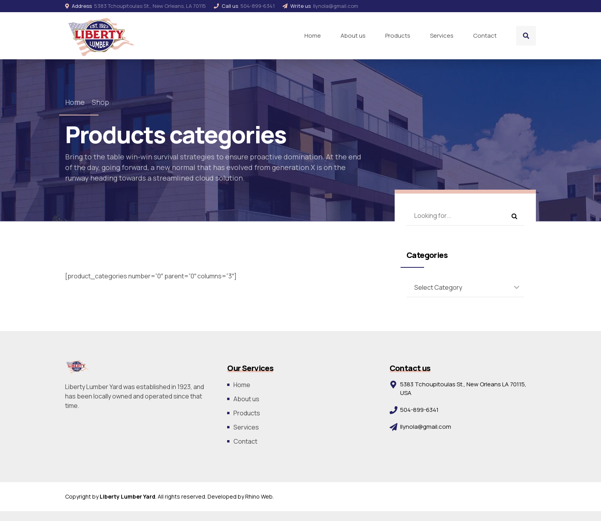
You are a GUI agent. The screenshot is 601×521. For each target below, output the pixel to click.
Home (312, 35)
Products (397, 35)
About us (353, 35)
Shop (100, 102)
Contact (485, 35)
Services (441, 35)
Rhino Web (259, 496)
